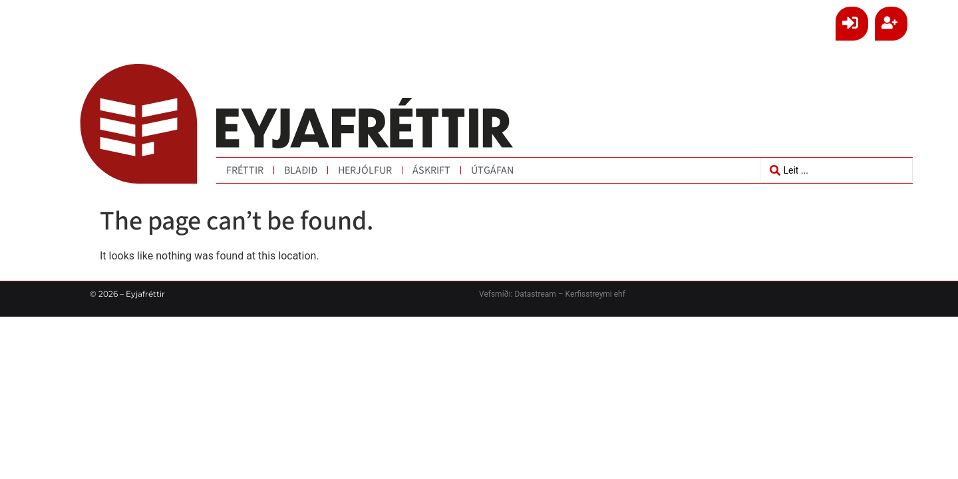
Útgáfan (492, 170)
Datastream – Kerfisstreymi (561, 294)
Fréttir (244, 170)
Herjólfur (365, 170)
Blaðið (300, 170)
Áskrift (431, 170)
